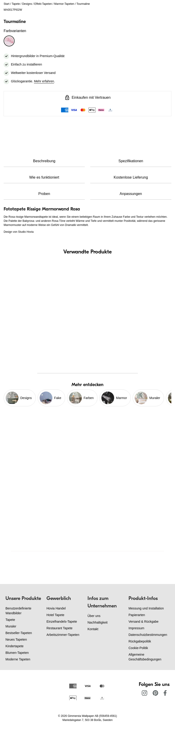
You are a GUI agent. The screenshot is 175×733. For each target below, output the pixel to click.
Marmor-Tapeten (64, 3)
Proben (44, 194)
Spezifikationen (130, 161)
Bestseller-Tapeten (18, 633)
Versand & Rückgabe (144, 621)
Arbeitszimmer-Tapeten (62, 635)
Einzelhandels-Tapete (61, 621)
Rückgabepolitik (140, 641)
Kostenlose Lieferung (131, 177)
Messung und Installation (146, 608)
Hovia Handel (56, 608)
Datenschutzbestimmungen (148, 635)
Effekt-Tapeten (43, 3)
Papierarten (137, 615)
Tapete (16, 3)
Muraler (10, 626)
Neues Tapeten (16, 639)
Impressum (136, 628)
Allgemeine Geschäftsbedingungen (145, 657)
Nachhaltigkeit (98, 622)
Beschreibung (44, 161)
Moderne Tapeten (17, 659)
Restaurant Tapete (59, 628)
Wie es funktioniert (44, 177)
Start (6, 3)
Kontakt (93, 629)
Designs (27, 3)
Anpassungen (131, 194)
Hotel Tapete (55, 615)
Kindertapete (14, 646)
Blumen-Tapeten (17, 653)
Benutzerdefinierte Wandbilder (18, 611)
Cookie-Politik (138, 648)
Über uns (94, 616)
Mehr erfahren (44, 81)
